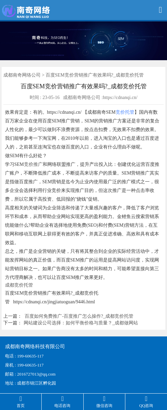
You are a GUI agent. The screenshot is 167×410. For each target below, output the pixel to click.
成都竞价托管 (19, 285)
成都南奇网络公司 (22, 75)
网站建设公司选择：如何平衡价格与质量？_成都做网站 (81, 322)
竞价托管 (125, 112)
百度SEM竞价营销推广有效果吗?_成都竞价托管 (95, 75)
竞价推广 (33, 164)
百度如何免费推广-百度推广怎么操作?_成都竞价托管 (79, 316)
